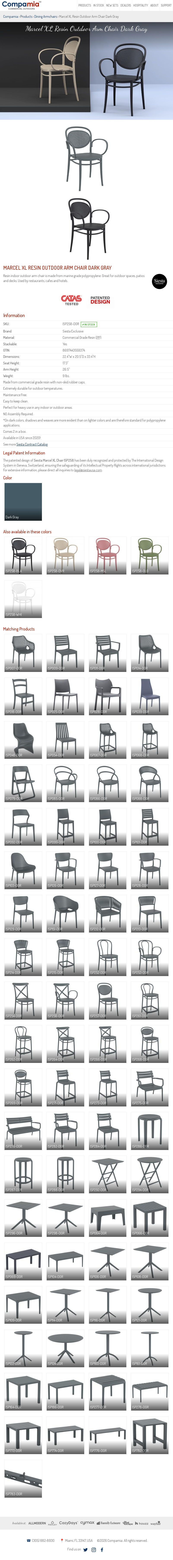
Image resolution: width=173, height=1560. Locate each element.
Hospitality (140, 5)
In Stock (98, 5)
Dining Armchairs (45, 16)
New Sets (112, 5)
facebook (102, 1550)
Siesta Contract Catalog (32, 444)
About (154, 5)
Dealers (126, 5)
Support (166, 5)
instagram (93, 1550)
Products (84, 5)
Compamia (10, 16)
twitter (85, 1550)
